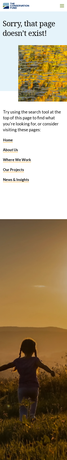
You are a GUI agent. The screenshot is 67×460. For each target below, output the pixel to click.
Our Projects (13, 169)
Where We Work (17, 160)
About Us (10, 150)
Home (8, 140)
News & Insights (16, 179)
